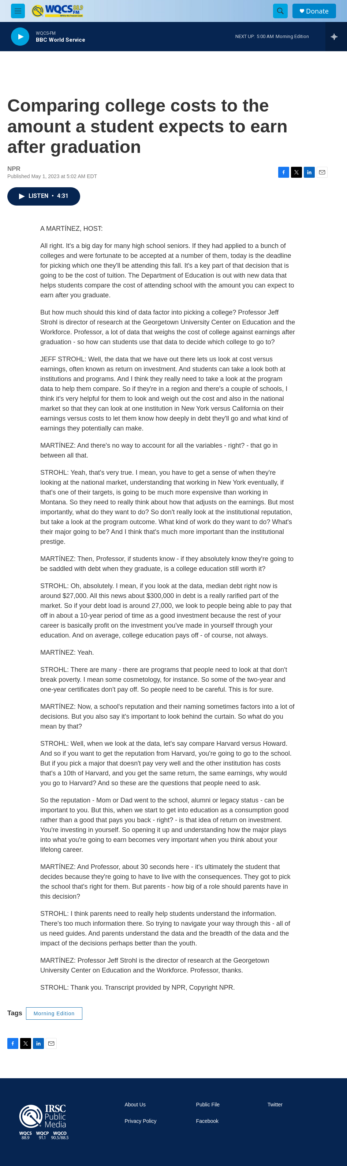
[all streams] (336, 36)
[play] (20, 37)
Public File (208, 1104)
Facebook (207, 1121)
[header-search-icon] (280, 11)
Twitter (275, 1104)
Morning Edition (54, 1013)
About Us (135, 1104)
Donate (317, 11)
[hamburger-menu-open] (18, 11)
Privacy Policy (140, 1121)
